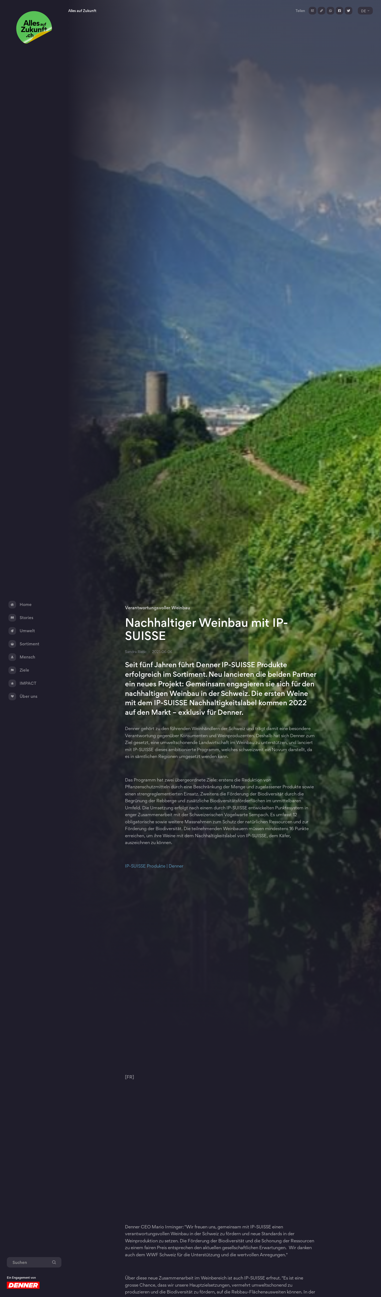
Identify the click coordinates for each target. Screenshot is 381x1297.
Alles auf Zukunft (82, 10)
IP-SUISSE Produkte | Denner (154, 866)
